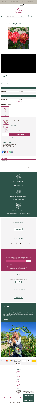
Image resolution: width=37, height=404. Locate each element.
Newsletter (18, 385)
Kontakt (18, 376)
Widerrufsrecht (18, 382)
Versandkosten (19, 399)
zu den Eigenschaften (18, 101)
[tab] (18, 158)
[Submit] (28, 261)
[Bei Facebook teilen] (3, 152)
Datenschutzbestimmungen (13, 263)
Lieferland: (21, 5)
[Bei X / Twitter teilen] (5, 152)
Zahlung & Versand (18, 381)
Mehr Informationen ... (29, 393)
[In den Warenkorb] (19, 134)
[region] (18, 38)
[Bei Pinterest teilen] (7, 152)
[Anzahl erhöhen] (8, 134)
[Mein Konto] (28, 16)
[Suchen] (21, 16)
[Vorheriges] (1, 38)
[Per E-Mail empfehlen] (12, 152)
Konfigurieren (28, 398)
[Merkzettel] (25, 16)
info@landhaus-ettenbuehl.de (18, 395)
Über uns (18, 371)
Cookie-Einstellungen (15, 397)
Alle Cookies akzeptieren (28, 400)
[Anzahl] (5, 134)
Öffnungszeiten (18, 372)
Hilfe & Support (18, 384)
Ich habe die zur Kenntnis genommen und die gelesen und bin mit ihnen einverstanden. (18, 264)
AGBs (9, 397)
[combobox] (12, 16)
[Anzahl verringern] (3, 134)
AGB (25, 263)
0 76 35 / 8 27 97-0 (20, 393)
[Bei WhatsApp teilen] (10, 152)
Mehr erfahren (6, 319)
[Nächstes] (35, 38)
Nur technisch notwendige (28, 395)
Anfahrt (18, 373)
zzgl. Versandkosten (7, 79)
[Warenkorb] (31, 16)
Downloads (18, 375)
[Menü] (1, 16)
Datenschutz (5, 397)
